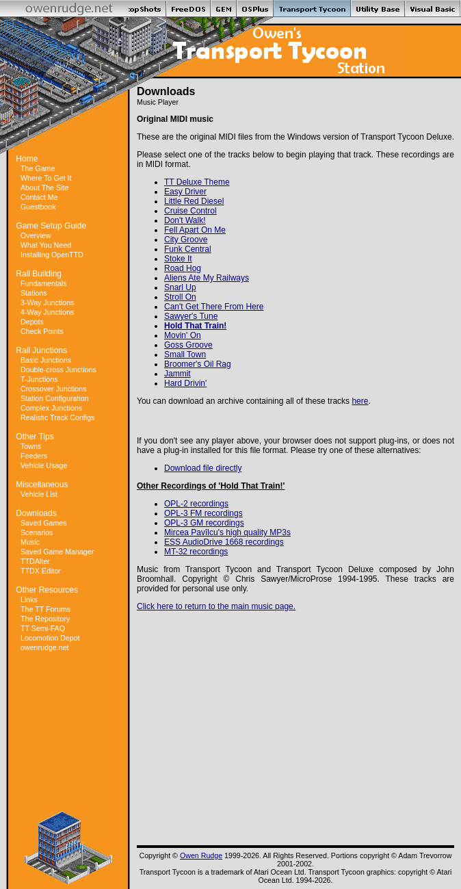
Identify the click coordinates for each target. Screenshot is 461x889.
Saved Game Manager (57, 551)
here (360, 401)
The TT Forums (45, 609)
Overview (36, 235)
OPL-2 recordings (196, 503)
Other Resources (47, 590)
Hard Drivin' (185, 383)
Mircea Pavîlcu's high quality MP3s (227, 532)
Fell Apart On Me (195, 230)
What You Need (46, 245)
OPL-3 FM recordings (203, 513)
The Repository (45, 619)
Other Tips (34, 436)
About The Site (44, 187)
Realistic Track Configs (57, 417)
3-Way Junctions (47, 302)
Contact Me (39, 197)
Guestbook (38, 207)
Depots (32, 322)
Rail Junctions (41, 350)
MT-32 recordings (196, 551)
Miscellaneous (42, 484)
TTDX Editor (41, 571)
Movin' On (182, 335)
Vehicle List (39, 494)
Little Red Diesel (194, 201)
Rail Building (39, 274)
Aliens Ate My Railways (206, 278)
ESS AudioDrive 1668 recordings (224, 542)
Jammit (177, 373)
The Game (38, 168)
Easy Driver (185, 191)
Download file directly (202, 468)
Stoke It (178, 258)
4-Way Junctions (47, 312)
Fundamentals (44, 283)
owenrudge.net (45, 647)
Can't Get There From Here (213, 306)
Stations (34, 293)
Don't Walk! (185, 220)
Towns (31, 446)
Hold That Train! (195, 326)
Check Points (42, 331)
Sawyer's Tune (191, 316)
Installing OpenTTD (52, 254)
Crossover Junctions (54, 389)
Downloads (36, 513)
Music (30, 542)
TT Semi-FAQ (43, 628)
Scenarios (37, 532)
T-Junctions (39, 379)
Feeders (34, 456)
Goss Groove (188, 345)
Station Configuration (55, 398)
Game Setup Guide (51, 226)
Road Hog (182, 268)
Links (29, 599)
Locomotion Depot (50, 638)
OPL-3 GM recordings (204, 523)
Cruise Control (190, 211)
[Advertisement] (68, 714)
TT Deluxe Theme (197, 182)
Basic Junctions (46, 360)
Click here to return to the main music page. (216, 606)
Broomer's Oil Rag (197, 364)
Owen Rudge (201, 855)
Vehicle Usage (44, 465)
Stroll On (180, 297)
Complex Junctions (51, 408)
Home (27, 159)
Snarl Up (180, 287)
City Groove (185, 239)
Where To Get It (46, 178)
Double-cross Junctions (58, 369)
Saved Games (44, 523)
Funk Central (187, 249)
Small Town (185, 354)
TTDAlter (35, 561)
